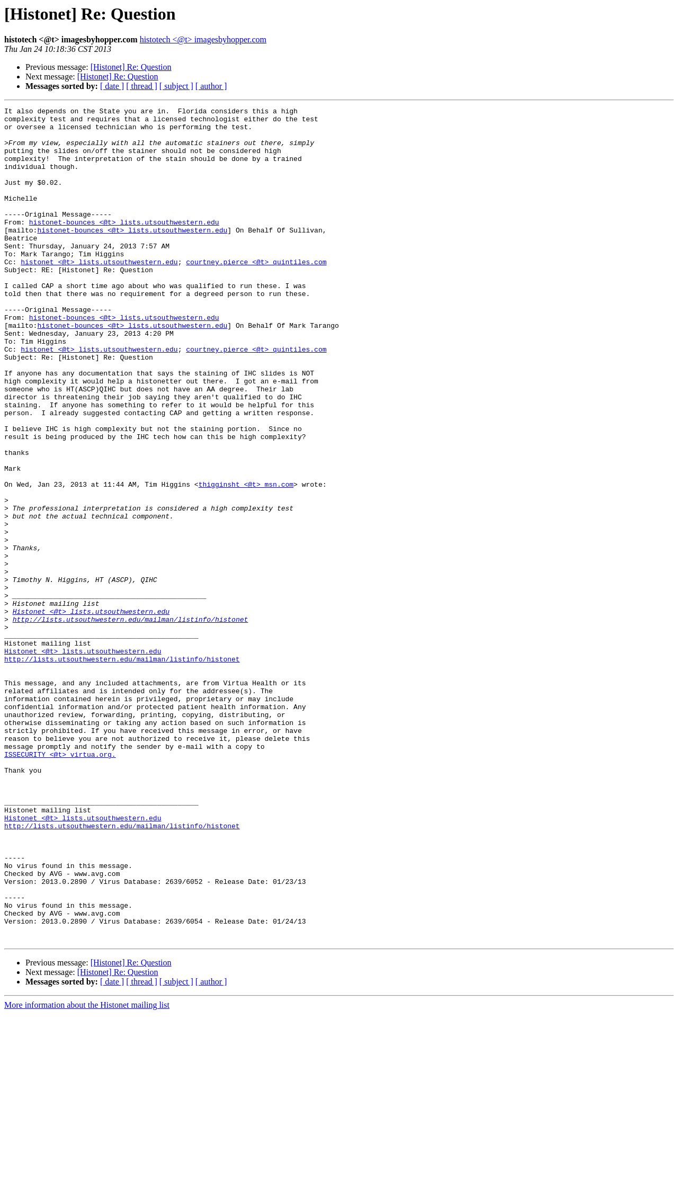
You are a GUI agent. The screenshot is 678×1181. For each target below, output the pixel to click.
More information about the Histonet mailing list (87, 1171)
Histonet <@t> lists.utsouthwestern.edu (91, 713)
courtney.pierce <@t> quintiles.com (256, 293)
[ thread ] (141, 86)
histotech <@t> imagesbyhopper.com (203, 39)
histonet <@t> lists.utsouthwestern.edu (99, 293)
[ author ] (211, 86)
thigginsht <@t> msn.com (246, 560)
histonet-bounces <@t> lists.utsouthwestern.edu (124, 245)
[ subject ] (176, 86)
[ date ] (112, 86)
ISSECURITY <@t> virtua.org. (60, 884)
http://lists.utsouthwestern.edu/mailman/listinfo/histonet (130, 722)
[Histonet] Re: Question (131, 66)
